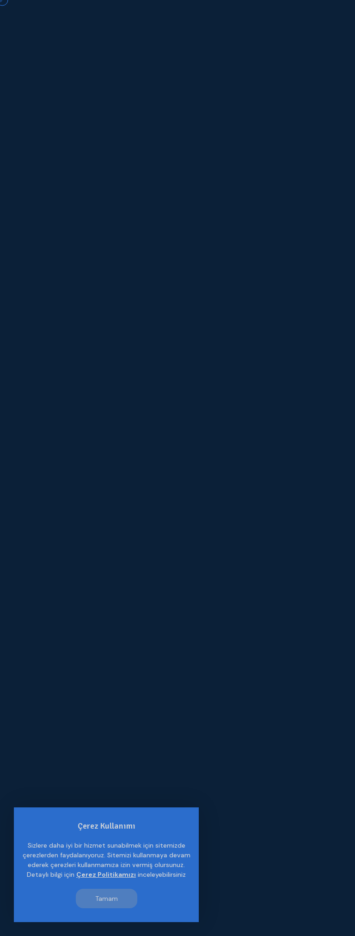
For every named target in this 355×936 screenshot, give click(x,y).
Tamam (106, 898)
